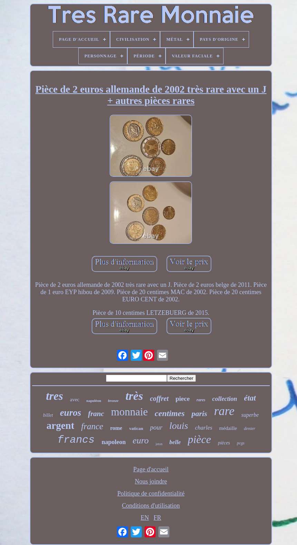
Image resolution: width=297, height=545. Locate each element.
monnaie (129, 412)
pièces (224, 442)
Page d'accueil (151, 469)
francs (76, 440)
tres (54, 396)
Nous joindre (151, 481)
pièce (199, 439)
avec (74, 399)
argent (61, 425)
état (250, 398)
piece (183, 398)
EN (145, 517)
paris (199, 413)
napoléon (93, 400)
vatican (136, 428)
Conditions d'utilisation (151, 505)
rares (201, 399)
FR (157, 517)
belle (175, 442)
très (134, 395)
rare (224, 411)
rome (116, 428)
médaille (228, 428)
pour (156, 427)
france (92, 426)
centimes (170, 413)
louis (178, 425)
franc (96, 414)
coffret (159, 398)
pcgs (241, 443)
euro (140, 440)
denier (249, 428)
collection (224, 398)
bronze (113, 400)
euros (70, 412)
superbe (250, 415)
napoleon (113, 442)
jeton (159, 444)
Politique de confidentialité (151, 493)
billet (48, 415)
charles (203, 427)
